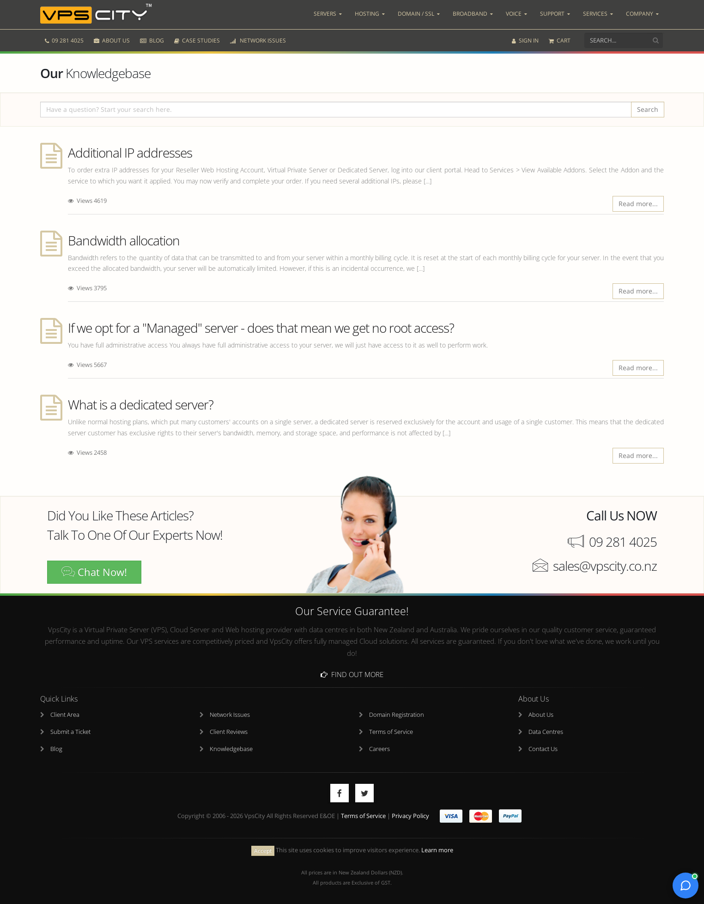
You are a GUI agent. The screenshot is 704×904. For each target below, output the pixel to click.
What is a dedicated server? (140, 404)
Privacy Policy (410, 816)
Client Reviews (229, 732)
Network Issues (230, 715)
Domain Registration (396, 715)
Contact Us (543, 749)
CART (559, 40)
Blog (56, 749)
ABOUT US (112, 40)
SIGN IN (525, 40)
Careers (379, 749)
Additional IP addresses (130, 152)
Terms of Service (391, 732)
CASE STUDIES (197, 40)
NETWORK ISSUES (258, 40)
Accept (263, 851)
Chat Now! (94, 572)
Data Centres (545, 732)
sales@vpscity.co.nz (605, 565)
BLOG (152, 40)
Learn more (437, 850)
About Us (540, 715)
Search (647, 109)
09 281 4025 (64, 40)
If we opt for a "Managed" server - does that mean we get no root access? (261, 327)
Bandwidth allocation (124, 240)
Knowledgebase (231, 749)
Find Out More (352, 674)
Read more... (638, 203)
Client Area (64, 715)
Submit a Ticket (70, 732)
